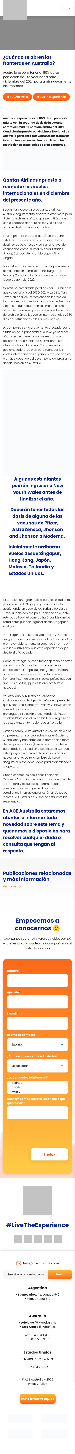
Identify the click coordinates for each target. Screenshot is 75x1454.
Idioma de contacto (21, 1035)
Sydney (37, 1083)
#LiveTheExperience (51, 97)
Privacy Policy (37, 1384)
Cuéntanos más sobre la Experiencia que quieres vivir (36, 1101)
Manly (37, 1092)
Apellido (13, 992)
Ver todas (12, 886)
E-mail (12, 1013)
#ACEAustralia (17, 97)
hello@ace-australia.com (41, 1263)
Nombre (13, 971)
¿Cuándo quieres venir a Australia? (32, 1056)
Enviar (60, 1274)
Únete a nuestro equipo (37, 1399)
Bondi (37, 1087)
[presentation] (37, 1130)
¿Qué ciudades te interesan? (27, 1078)
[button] (66, 8)
